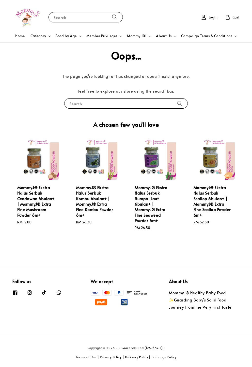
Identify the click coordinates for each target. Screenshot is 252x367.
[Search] (115, 17)
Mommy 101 (136, 36)
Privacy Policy (111, 357)
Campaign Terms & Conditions (206, 36)
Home (20, 35)
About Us (164, 36)
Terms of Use (86, 357)
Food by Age (66, 36)
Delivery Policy (136, 357)
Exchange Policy (164, 357)
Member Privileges (101, 36)
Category (38, 36)
